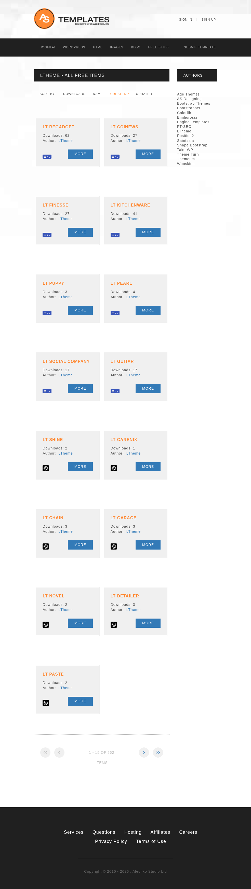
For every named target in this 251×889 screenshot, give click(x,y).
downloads (74, 94)
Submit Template (200, 47)
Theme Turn (188, 154)
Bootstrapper (189, 108)
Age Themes (188, 94)
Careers (188, 832)
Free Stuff (159, 47)
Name (98, 94)
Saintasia (185, 141)
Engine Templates (193, 122)
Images (117, 47)
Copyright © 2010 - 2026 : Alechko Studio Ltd (125, 871)
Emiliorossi (187, 117)
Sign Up (209, 19)
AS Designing (189, 99)
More (80, 154)
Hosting (133, 832)
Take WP (185, 150)
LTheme (65, 141)
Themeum (186, 159)
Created (118, 94)
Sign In (185, 19)
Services (74, 832)
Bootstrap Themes (193, 103)
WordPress (74, 47)
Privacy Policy (111, 841)
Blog (135, 47)
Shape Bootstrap (192, 145)
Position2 (185, 136)
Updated (144, 94)
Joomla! (48, 47)
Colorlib (184, 113)
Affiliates (160, 832)
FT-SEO (184, 127)
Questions (104, 832)
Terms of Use (151, 841)
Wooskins (185, 164)
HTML (97, 47)
